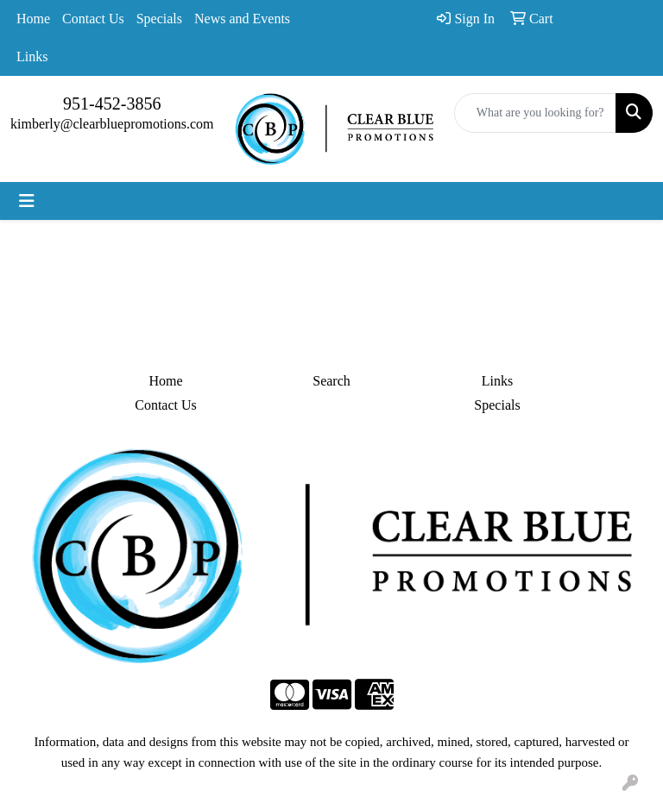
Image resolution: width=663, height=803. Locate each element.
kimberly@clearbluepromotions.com (112, 123)
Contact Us (93, 18)
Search (331, 380)
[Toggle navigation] (27, 201)
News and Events (242, 18)
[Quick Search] (535, 113)
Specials (159, 18)
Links (31, 56)
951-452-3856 (112, 103)
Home (33, 18)
